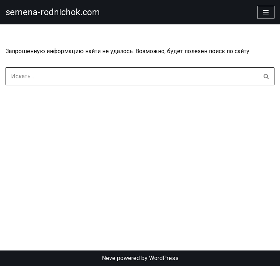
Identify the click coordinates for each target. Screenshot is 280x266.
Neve (108, 258)
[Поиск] (132, 76)
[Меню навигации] (265, 12)
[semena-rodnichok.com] (53, 12)
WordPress (164, 258)
